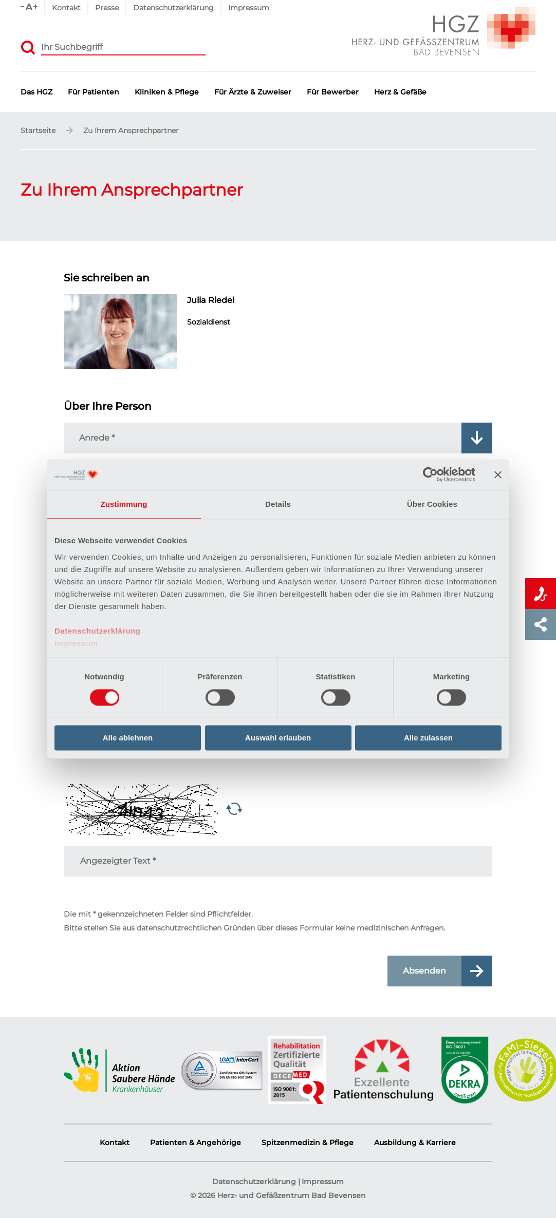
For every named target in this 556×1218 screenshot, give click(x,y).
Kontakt (66, 7)
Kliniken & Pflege (167, 92)
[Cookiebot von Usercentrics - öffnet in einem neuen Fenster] (430, 474)
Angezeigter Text (118, 861)
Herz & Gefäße (400, 92)
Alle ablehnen (128, 738)
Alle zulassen (428, 738)
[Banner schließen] (498, 474)
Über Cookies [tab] (432, 504)
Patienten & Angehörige (195, 1142)
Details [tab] (278, 504)
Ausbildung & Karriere (415, 1142)
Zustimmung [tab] (124, 504)
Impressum (76, 643)
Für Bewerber (333, 92)
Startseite (38, 131)
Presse (107, 7)
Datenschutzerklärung (97, 630)
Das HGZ (36, 92)
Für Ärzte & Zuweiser (252, 92)
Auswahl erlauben (278, 738)
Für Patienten (93, 92)
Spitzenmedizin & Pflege (308, 1142)
